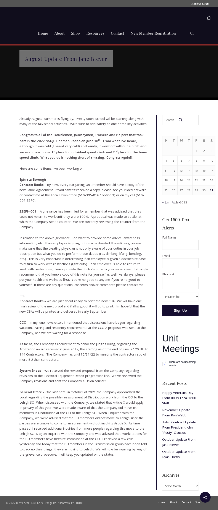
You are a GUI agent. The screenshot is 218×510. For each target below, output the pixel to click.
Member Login (200, 3)
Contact (117, 33)
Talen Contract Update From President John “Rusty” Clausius (179, 427)
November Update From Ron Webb (176, 412)
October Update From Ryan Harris (179, 454)
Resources (95, 33)
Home (43, 33)
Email (180, 261)
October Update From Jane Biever (179, 442)
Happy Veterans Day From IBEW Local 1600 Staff (179, 397)
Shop (75, 33)
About (59, 33)
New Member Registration (153, 33)
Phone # (180, 280)
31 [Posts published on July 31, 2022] (211, 190)
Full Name (180, 242)
